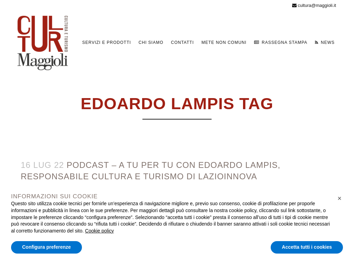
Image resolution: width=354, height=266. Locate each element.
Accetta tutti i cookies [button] (307, 247)
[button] (339, 198)
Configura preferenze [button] (46, 247)
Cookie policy (99, 231)
